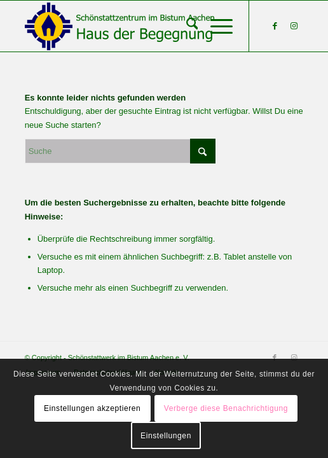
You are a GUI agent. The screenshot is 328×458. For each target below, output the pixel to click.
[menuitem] (186, 26)
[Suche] (186, 26)
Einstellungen (165, 435)
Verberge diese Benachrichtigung (226, 408)
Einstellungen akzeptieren (92, 408)
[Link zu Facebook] (274, 26)
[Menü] (215, 26)
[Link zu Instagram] (293, 26)
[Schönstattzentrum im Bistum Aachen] (136, 26)
